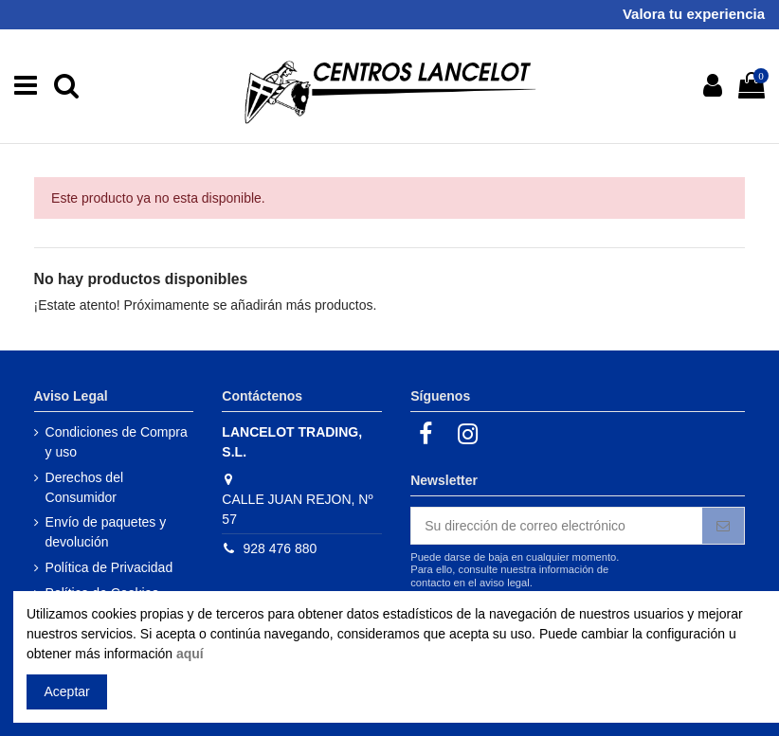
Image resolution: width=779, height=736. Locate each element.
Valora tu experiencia (694, 14)
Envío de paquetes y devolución (106, 531)
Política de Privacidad (109, 567)
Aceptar (67, 691)
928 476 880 (280, 548)
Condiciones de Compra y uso (116, 441)
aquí (190, 653)
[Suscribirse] (723, 526)
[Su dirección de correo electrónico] (556, 526)
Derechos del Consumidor (84, 487)
